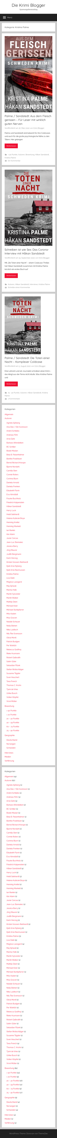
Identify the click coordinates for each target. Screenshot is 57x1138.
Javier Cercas (12, 538)
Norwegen (10, 744)
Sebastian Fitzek (13, 665)
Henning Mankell (13, 526)
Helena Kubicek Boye (15, 518)
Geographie (10, 735)
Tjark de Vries (12, 689)
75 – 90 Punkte (12, 730)
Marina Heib (11, 590)
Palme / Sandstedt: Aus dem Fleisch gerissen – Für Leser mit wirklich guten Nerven (28, 119)
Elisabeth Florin (12, 490)
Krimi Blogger (38, 128)
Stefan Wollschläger (15, 669)
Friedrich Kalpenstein (15, 502)
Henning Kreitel (12, 522)
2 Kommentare (14, 399)
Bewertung (30, 155)
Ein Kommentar (14, 161)
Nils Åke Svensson (14, 633)
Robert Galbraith (13, 657)
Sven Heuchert (12, 677)
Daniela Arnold (12, 482)
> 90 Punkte (12, 155)
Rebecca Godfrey (13, 649)
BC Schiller (11, 447)
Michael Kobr (12, 606)
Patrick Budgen (13, 641)
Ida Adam (10, 534)
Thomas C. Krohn (13, 685)
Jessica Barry (12, 546)
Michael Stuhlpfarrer (15, 610)
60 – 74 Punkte (12, 726)
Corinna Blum (12, 479)
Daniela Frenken (13, 486)
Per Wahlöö (11, 645)
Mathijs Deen (11, 602)
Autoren (21, 155)
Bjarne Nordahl (12, 467)
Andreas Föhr (12, 435)
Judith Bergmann (13, 554)
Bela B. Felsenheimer (15, 455)
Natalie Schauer (13, 622)
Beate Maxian (12, 451)
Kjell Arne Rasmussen (15, 570)
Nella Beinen (11, 626)
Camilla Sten (11, 471)
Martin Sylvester (13, 594)
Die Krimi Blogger (28, 5)
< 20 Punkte (11, 715)
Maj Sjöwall (11, 586)
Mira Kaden (11, 614)
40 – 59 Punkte (12, 722)
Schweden (10, 748)
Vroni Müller (11, 701)
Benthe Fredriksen (14, 459)
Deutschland (11, 740)
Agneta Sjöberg (13, 423)
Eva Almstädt (12, 494)
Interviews (34, 284)
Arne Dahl (10, 439)
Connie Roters (12, 474)
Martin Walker (12, 598)
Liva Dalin (10, 578)
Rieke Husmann (13, 653)
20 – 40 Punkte (12, 718)
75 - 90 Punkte (14, 393)
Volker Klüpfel (12, 697)
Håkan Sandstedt (42, 155)
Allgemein (9, 414)
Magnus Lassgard (14, 582)
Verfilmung (9, 761)
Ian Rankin (10, 530)
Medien (8, 757)
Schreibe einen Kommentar (19, 287)
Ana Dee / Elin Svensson (17, 427)
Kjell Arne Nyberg (14, 566)
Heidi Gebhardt (12, 514)
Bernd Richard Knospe (16, 463)
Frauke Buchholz (13, 498)
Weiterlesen (11, 146)
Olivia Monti (11, 638)
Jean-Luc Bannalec (14, 542)
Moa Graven (11, 618)
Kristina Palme (10, 158)
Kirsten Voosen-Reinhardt (17, 562)
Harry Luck (11, 510)
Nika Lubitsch (12, 630)
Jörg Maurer (11, 550)
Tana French (11, 681)
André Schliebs (12, 431)
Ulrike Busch (11, 693)
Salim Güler (11, 661)
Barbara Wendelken (14, 443)
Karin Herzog (12, 558)
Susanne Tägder (13, 673)
